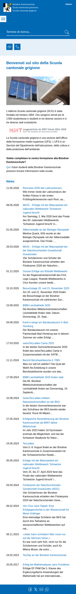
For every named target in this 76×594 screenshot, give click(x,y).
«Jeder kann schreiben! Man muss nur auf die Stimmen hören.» (44, 536)
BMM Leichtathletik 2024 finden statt (43, 377)
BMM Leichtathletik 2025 (36, 305)
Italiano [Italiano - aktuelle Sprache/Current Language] (68, 4)
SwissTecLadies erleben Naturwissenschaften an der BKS (41, 400)
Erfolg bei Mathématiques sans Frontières (46, 564)
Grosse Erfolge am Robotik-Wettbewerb (45, 271)
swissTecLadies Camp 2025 (38, 343)
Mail (41, 589)
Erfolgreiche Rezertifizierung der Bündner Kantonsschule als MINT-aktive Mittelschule (46, 423)
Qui (8, 167)
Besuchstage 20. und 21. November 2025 (46, 288)
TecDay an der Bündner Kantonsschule (45, 555)
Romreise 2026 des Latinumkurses (42, 188)
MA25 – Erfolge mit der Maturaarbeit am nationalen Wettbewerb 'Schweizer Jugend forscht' (45, 209)
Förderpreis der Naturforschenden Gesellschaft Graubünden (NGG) (42, 487)
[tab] (9, 47)
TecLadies (28, 443)
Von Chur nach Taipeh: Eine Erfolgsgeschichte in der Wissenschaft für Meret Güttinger (46, 510)
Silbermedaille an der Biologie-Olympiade (46, 229)
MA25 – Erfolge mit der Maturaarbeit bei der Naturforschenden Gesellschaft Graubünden (45, 250)
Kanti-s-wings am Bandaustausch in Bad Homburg (45, 324)
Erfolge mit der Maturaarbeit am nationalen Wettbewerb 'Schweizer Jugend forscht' (42, 464)
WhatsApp (47, 589)
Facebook (30, 589)
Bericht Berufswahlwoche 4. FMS (41, 360)
